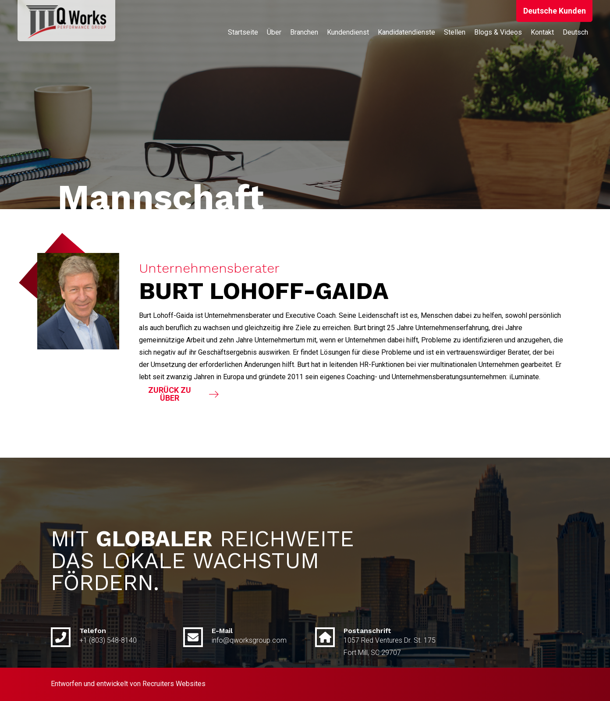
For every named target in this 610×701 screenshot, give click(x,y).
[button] (554, 11)
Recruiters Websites (174, 684)
